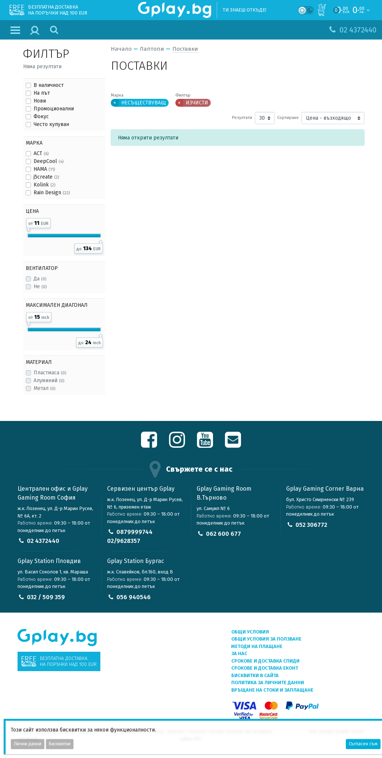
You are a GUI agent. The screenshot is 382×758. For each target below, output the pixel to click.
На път (42, 93)
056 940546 (133, 597)
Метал (44, 388)
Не (40, 286)
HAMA (44, 169)
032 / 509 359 (46, 597)
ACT (41, 153)
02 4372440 (43, 540)
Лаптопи (152, 48)
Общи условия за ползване (266, 639)
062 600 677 (223, 533)
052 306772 (311, 524)
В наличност (49, 85)
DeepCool (48, 161)
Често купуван (51, 124)
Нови (40, 101)
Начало (121, 48)
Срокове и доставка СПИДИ (265, 661)
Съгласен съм (363, 743)
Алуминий (49, 380)
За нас (239, 653)
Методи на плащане (256, 646)
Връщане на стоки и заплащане (272, 690)
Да (40, 279)
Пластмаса (50, 372)
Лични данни (27, 743)
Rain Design (52, 192)
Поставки (185, 48)
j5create (46, 177)
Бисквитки (60, 743)
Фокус (41, 116)
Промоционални (54, 109)
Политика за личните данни (267, 682)
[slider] (28, 228)
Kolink (44, 185)
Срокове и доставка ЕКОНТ (264, 668)
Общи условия (250, 632)
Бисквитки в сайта (255, 675)
